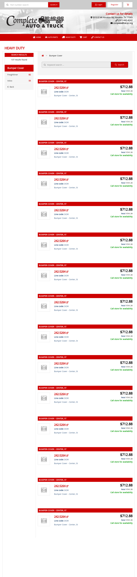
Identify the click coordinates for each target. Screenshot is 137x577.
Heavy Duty (69, 37)
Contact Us (97, 37)
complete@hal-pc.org (123, 23)
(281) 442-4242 (125, 20)
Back (10, 87)
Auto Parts (51, 37)
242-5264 (59, 87)
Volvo (19, 80)
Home (37, 37)
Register (114, 4)
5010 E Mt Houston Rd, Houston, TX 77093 (113, 17)
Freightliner (19, 74)
